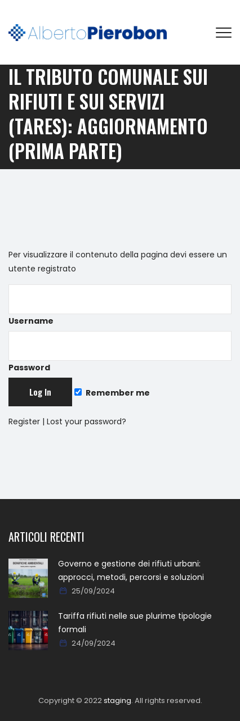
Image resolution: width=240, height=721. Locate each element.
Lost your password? (86, 421)
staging (117, 700)
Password (120, 352)
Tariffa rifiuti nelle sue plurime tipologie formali (135, 622)
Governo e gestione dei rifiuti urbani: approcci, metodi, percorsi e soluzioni (131, 570)
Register (24, 421)
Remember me (112, 392)
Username (120, 305)
